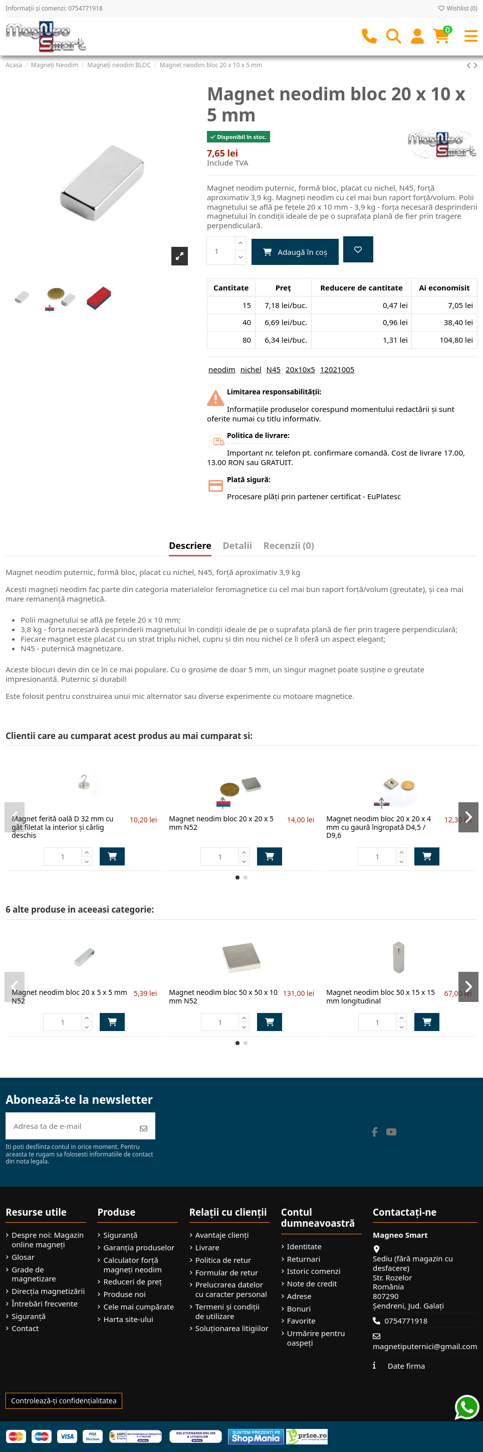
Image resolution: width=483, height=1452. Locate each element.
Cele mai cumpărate (138, 1307)
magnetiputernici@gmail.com (425, 1346)
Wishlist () (457, 8)
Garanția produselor (138, 1247)
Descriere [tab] (190, 546)
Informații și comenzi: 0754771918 (54, 8)
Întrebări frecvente (45, 1304)
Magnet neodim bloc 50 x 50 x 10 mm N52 (223, 996)
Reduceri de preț (132, 1281)
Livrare (207, 1247)
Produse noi (124, 1294)
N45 (274, 369)
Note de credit (312, 1283)
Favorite (301, 1321)
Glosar (23, 1257)
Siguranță (29, 1316)
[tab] (289, 548)
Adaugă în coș (295, 252)
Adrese (299, 1296)
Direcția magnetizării (48, 1291)
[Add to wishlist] (358, 249)
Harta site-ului (128, 1319)
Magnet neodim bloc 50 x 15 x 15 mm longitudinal (380, 996)
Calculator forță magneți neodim (132, 1264)
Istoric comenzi (314, 1271)
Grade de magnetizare (34, 1274)
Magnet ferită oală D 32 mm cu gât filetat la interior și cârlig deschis (62, 827)
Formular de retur (227, 1272)
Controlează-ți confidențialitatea (64, 1400)
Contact (25, 1328)
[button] (237, 878)
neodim (221, 369)
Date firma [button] (406, 1366)
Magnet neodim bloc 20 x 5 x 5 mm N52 (69, 996)
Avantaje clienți (222, 1235)
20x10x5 (300, 369)
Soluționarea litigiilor (232, 1328)
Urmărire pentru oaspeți (316, 1338)
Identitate (304, 1246)
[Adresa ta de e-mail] (69, 1126)
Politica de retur (223, 1260)
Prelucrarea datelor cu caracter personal (231, 1289)
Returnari (303, 1259)
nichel (251, 369)
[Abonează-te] (143, 1128)
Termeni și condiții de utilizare (227, 1311)
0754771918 (405, 1321)
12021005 (337, 369)
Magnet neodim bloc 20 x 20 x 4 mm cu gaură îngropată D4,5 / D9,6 (378, 827)
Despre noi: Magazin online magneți (48, 1239)
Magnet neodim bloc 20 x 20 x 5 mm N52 (221, 823)
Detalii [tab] (238, 546)
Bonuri (299, 1309)
